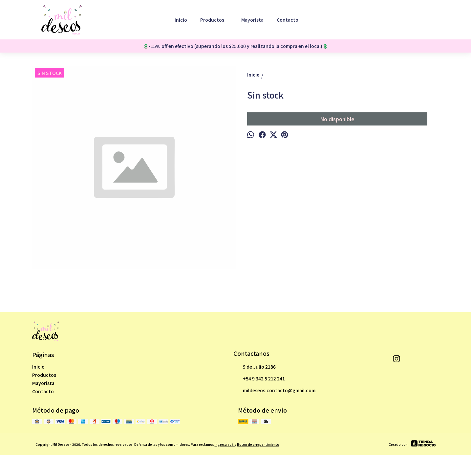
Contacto (287, 19)
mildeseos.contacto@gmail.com (274, 391)
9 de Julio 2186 (254, 367)
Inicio (181, 19)
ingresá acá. (225, 444)
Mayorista (252, 19)
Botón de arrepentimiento (258, 444)
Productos (215, 19)
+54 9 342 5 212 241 (259, 379)
